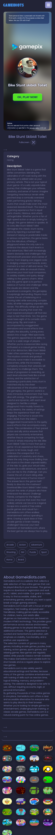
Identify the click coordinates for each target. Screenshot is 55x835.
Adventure (36, 544)
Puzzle (33, 552)
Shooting (11, 552)
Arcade (10, 544)
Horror (9, 559)
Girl (22, 552)
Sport (44, 552)
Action (22, 544)
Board (21, 559)
